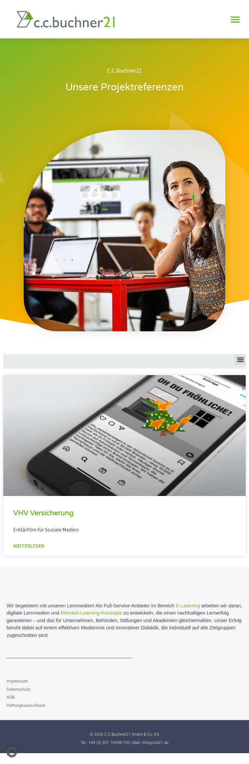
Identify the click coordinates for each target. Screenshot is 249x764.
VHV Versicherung (43, 524)
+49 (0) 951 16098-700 (109, 753)
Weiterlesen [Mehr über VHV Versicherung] (28, 556)
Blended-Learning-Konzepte (91, 623)
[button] (235, 19)
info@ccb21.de (155, 753)
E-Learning (188, 616)
